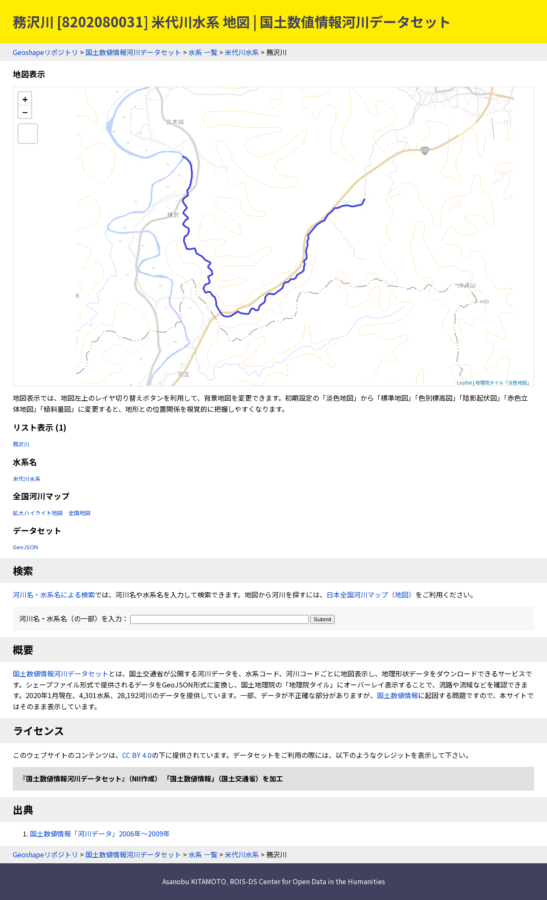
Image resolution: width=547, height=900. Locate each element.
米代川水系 (242, 52)
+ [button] (25, 98)
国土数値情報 (397, 695)
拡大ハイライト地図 (38, 513)
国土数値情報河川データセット (133, 52)
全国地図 (79, 513)
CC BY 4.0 (137, 755)
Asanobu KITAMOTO (194, 881)
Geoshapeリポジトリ (45, 52)
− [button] (25, 111)
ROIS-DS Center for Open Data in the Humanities (307, 881)
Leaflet (464, 382)
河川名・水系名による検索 (54, 594)
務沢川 (21, 444)
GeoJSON (25, 547)
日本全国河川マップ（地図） (370, 594)
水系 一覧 (203, 52)
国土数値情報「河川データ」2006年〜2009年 (100, 833)
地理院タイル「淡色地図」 (503, 382)
